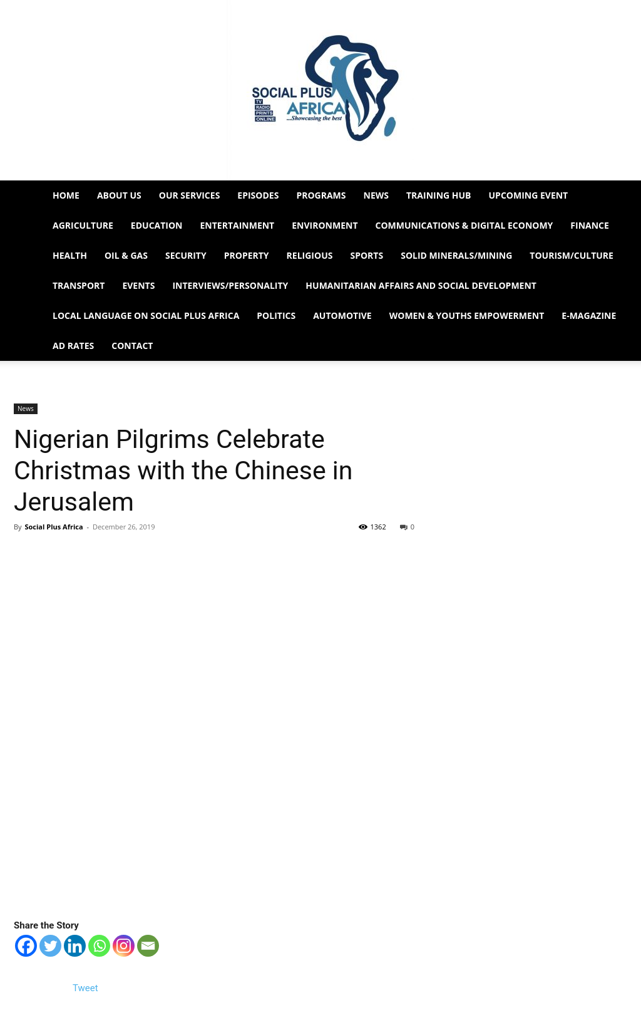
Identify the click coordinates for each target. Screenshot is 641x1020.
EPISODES (258, 195)
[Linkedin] (75, 946)
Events (138, 285)
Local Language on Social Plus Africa (146, 315)
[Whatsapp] (99, 946)
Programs (321, 195)
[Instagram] (124, 946)
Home (66, 195)
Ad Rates (73, 345)
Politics (276, 315)
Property (246, 255)
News (376, 195)
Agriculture (83, 225)
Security (186, 255)
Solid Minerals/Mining (456, 255)
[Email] (148, 946)
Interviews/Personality (230, 285)
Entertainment (237, 225)
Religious (310, 255)
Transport (79, 285)
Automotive (342, 315)
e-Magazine (589, 315)
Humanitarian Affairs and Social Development (420, 285)
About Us (119, 195)
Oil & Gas (126, 255)
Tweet (85, 988)
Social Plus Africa (53, 526)
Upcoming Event (528, 195)
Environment (324, 225)
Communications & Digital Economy (464, 225)
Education (157, 225)
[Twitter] (50, 946)
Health (70, 255)
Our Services (189, 195)
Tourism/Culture (571, 255)
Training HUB (438, 195)
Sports (366, 255)
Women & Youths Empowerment (467, 315)
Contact (132, 345)
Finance (589, 225)
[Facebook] (26, 946)
